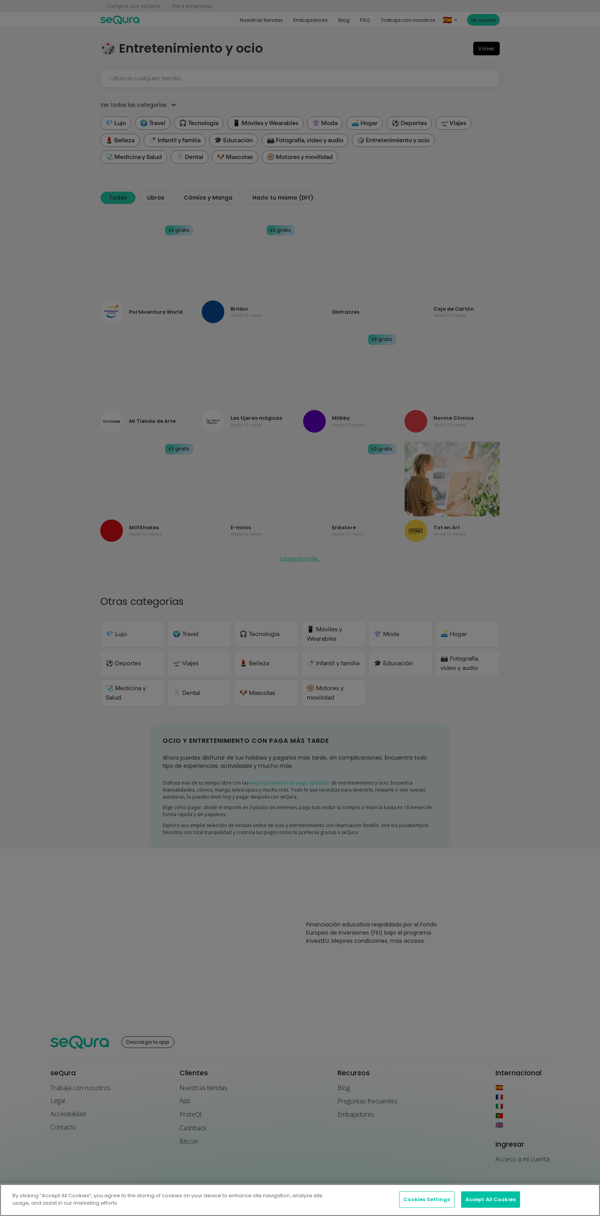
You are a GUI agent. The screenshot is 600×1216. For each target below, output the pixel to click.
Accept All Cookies (490, 1205)
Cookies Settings (426, 1205)
